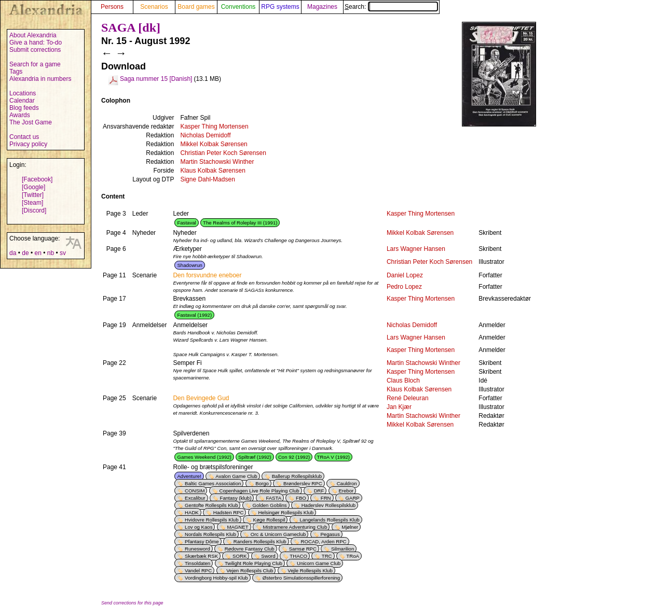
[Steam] (32, 202)
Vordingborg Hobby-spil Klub (216, 578)
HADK (192, 512)
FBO (301, 498)
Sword (268, 556)
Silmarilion (342, 549)
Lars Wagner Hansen (416, 248)
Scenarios (154, 6)
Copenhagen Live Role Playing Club (259, 491)
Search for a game (35, 64)
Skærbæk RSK (201, 556)
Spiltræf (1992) (254, 457)
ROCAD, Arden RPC (324, 541)
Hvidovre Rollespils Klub (211, 520)
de (25, 253)
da (12, 253)
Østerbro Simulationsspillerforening (301, 578)
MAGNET (237, 527)
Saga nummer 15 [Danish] (156, 78)
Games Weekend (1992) (204, 457)
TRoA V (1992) (333, 457)
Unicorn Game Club (318, 563)
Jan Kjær (399, 407)
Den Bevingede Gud (201, 398)
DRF (319, 491)
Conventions (238, 6)
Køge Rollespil (269, 520)
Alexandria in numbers (40, 78)
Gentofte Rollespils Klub (211, 505)
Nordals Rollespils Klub (210, 534)
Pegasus (329, 534)
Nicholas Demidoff (205, 135)
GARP (353, 498)
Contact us (24, 136)
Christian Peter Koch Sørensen (223, 153)
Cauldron (347, 483)
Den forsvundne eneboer (207, 275)
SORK (239, 556)
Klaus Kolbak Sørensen (212, 170)
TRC (327, 556)
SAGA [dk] (130, 27)
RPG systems (280, 6)
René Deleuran (408, 398)
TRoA (352, 556)
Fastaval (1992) (194, 315)
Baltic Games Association (213, 483)
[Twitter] (33, 195)
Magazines (322, 6)
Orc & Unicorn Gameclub (278, 534)
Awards (19, 115)
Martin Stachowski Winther (217, 161)
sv (63, 253)
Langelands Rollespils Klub (329, 520)
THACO (298, 556)
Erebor (345, 491)
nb (50, 253)
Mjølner (349, 527)
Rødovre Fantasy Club (250, 549)
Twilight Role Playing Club (253, 563)
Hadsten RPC (228, 512)
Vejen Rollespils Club (249, 570)
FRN (326, 498)
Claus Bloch (403, 380)
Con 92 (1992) (294, 457)
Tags (15, 71)
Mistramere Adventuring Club (295, 527)
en (37, 253)
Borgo (262, 483)
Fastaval (186, 223)
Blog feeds (24, 107)
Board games (195, 6)
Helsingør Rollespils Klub (285, 512)
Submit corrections (35, 49)
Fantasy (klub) (236, 498)
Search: (391, 6)
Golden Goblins (270, 505)
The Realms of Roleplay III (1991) (240, 223)
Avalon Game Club (236, 476)
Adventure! (189, 476)
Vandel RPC (198, 570)
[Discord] (34, 210)
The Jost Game (30, 122)
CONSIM (194, 491)
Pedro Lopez (404, 286)
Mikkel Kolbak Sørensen (213, 144)
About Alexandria (33, 35)
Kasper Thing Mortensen (214, 126)
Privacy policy (28, 144)
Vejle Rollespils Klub (310, 570)
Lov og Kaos (198, 527)
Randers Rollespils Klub (260, 541)
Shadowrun (189, 265)
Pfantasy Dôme (202, 541)
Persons (112, 6)
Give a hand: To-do (35, 42)
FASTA (273, 498)
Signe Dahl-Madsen (207, 179)
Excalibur (195, 498)
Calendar (22, 100)
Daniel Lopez (405, 275)
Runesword (197, 549)
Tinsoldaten (197, 563)
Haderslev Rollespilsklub (329, 505)
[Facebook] (37, 179)
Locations (22, 93)
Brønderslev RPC (302, 483)
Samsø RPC (303, 549)
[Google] (33, 187)
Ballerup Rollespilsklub (297, 476)
